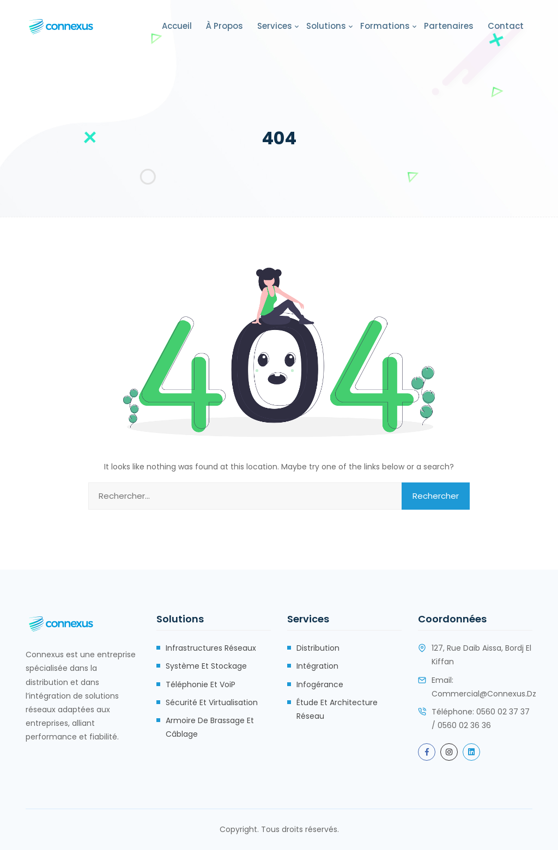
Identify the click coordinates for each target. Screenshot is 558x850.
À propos (224, 26)
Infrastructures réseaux (211, 648)
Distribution (317, 648)
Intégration (317, 666)
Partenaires (449, 26)
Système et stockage (206, 666)
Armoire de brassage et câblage (210, 727)
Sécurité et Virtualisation (212, 702)
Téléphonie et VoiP (200, 684)
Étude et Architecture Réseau (337, 709)
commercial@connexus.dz (484, 693)
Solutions (326, 26)
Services (274, 26)
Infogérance (319, 684)
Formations (385, 26)
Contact (506, 26)
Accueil (177, 26)
